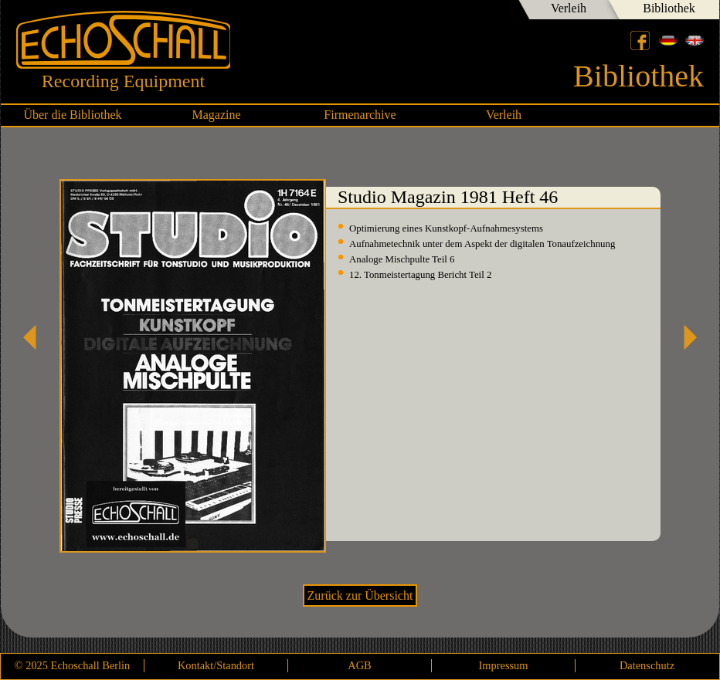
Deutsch (668, 40)
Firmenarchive (360, 114)
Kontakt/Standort (216, 665)
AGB (359, 665)
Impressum (503, 665)
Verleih (568, 8)
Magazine (216, 114)
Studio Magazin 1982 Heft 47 (684, 337)
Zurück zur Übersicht (360, 595)
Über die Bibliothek (72, 114)
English (694, 40)
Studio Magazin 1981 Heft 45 (35, 337)
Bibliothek (669, 8)
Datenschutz (647, 665)
